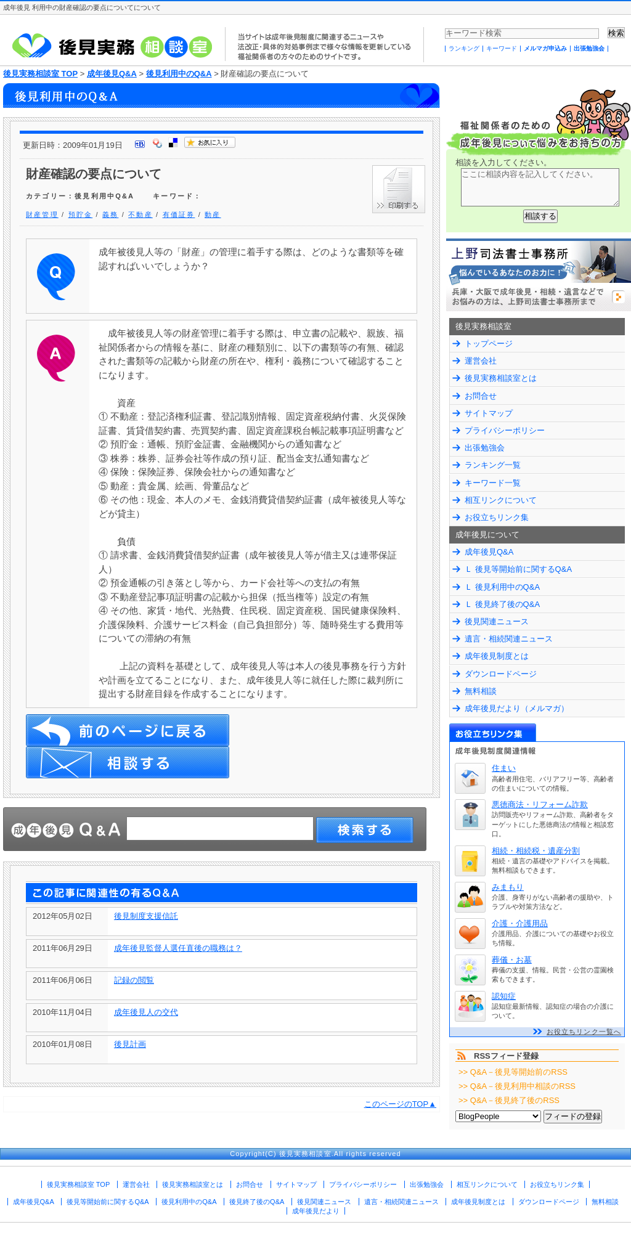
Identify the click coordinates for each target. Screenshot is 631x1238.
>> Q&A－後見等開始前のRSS (513, 1072)
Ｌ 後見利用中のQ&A (502, 587)
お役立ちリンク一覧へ (584, 1031)
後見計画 (130, 1044)
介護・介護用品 (520, 923)
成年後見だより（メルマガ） (517, 708)
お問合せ (481, 396)
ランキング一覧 (493, 465)
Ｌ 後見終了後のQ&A (502, 604)
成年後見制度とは (497, 656)
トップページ (489, 343)
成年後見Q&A (112, 73)
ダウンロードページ (501, 673)
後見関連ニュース (497, 621)
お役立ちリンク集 (497, 517)
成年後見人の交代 (146, 1012)
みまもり (508, 887)
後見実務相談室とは (501, 378)
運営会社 (481, 360)
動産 (213, 214)
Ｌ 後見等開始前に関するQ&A (518, 569)
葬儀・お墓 (512, 959)
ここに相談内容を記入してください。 (540, 187)
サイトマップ (489, 413)
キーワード (501, 48)
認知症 (504, 996)
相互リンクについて (501, 500)
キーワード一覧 (493, 482)
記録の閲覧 (134, 980)
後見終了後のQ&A (256, 1201)
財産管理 (42, 214)
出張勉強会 (589, 48)
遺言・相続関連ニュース (509, 638)
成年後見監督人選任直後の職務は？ (178, 948)
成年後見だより (316, 1211)
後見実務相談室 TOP (40, 73)
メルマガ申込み (545, 48)
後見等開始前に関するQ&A (108, 1201)
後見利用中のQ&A (179, 73)
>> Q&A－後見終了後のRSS (509, 1100)
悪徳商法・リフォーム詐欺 (540, 804)
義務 (110, 214)
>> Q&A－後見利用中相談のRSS (517, 1086)
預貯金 (80, 214)
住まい (504, 768)
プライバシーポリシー (505, 430)
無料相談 (481, 691)
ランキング (464, 48)
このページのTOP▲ (400, 1104)
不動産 (140, 214)
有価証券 (179, 214)
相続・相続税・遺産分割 (536, 850)
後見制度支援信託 (146, 916)
